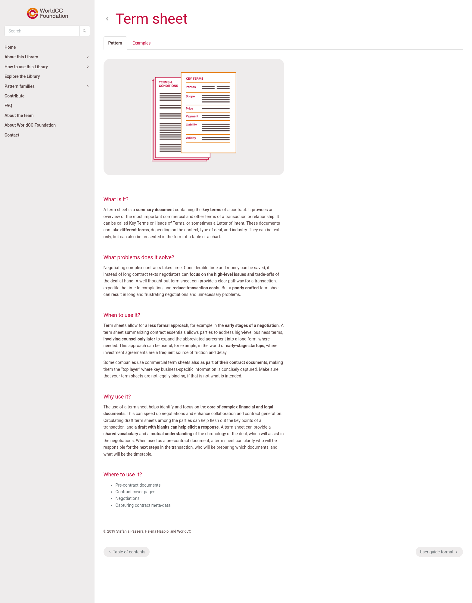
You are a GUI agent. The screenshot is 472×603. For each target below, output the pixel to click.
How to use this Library (47, 66)
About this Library (47, 57)
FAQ (8, 105)
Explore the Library (22, 76)
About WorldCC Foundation (30, 125)
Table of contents (126, 551)
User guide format (439, 551)
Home (10, 47)
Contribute (14, 96)
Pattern (115, 43)
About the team (19, 115)
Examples (141, 43)
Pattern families (47, 86)
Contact (12, 135)
